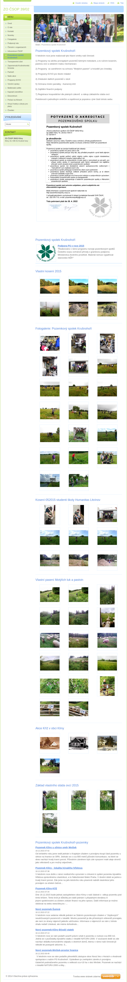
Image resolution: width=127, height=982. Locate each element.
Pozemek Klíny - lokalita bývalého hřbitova (58, 868)
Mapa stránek (99, 3)
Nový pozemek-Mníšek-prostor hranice (56, 950)
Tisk (122, 3)
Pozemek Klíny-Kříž (46, 888)
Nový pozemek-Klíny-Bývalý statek (54, 929)
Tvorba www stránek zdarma (86, 976)
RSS (112, 3)
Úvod (37, 45)
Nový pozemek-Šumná (47, 909)
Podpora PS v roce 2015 (71, 245)
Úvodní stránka (81, 3)
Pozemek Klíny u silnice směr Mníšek (56, 847)
